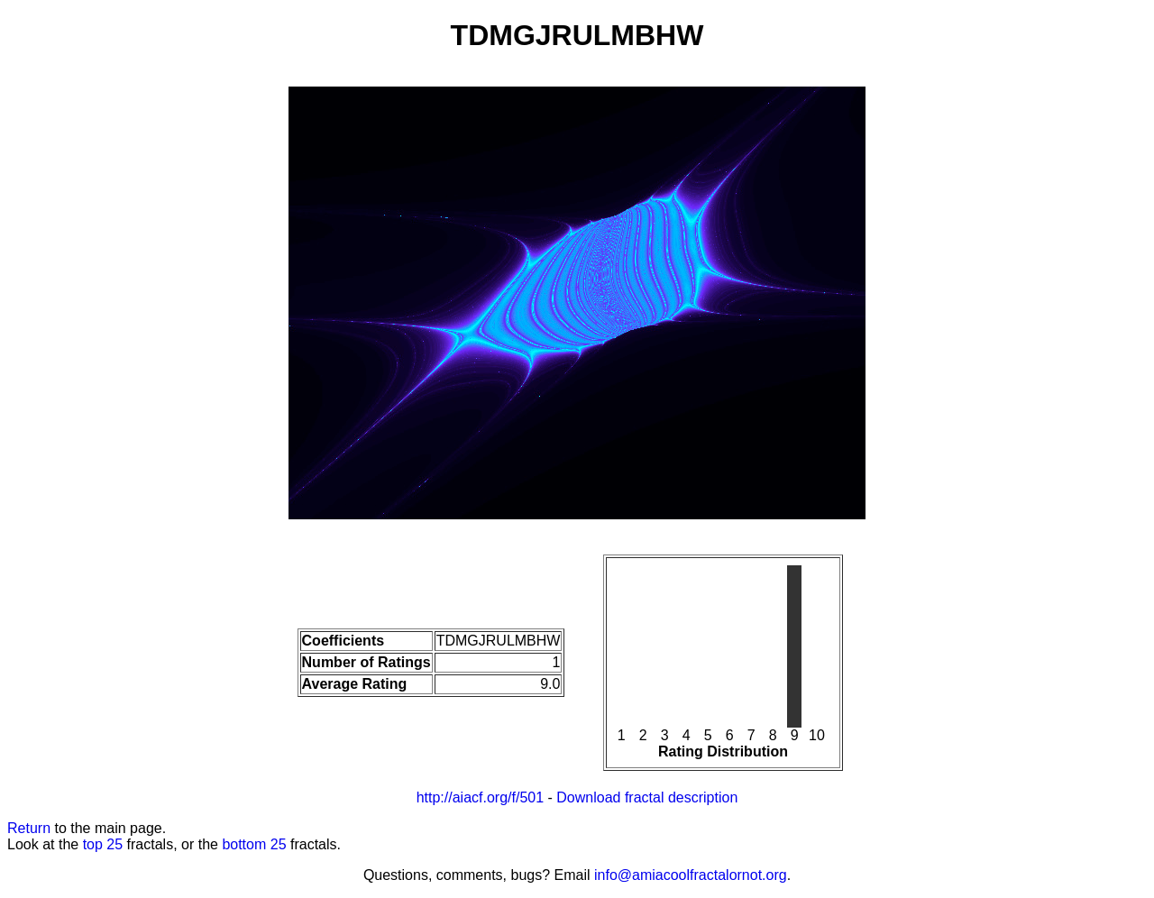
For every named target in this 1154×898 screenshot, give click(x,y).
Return (28, 828)
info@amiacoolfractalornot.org (690, 875)
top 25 (103, 844)
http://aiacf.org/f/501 (480, 797)
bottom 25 (254, 844)
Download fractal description (646, 797)
